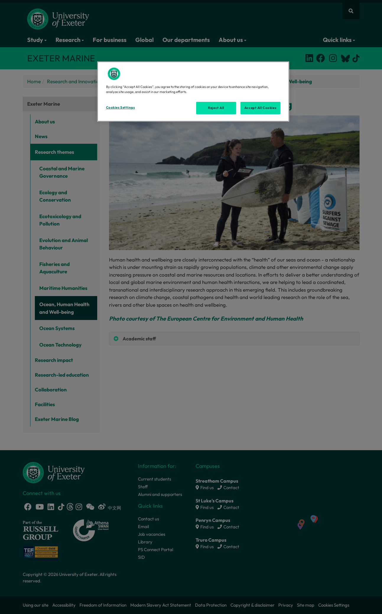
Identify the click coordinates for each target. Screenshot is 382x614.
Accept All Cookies (260, 108)
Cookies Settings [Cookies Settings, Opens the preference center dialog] (120, 107)
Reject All (216, 108)
